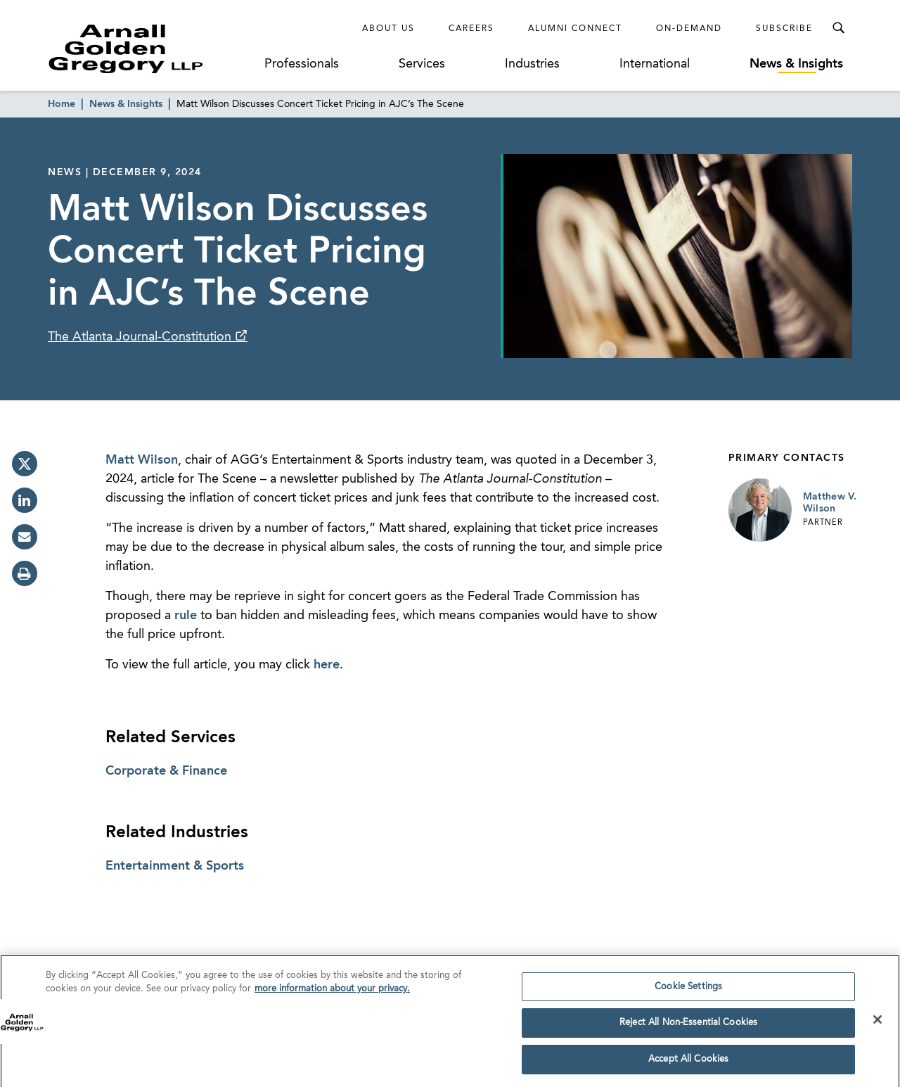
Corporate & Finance (166, 771)
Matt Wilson (141, 460)
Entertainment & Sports (174, 866)
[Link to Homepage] (152, 48)
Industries (532, 64)
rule (185, 615)
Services (422, 64)
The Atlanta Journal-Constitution (141, 337)
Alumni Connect (575, 29)
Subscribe (784, 29)
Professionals (301, 64)
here (327, 665)
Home (61, 104)
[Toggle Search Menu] (838, 28)
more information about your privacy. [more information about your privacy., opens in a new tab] (332, 995)
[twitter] (24, 463)
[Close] (877, 1026)
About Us (388, 29)
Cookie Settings (688, 993)
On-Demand (689, 29)
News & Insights (796, 64)
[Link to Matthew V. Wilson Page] (760, 510)
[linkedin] (24, 500)
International (654, 64)
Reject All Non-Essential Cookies (688, 1029)
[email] (24, 536)
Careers (471, 29)
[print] (24, 573)
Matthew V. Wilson (830, 503)
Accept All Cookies (688, 1066)
